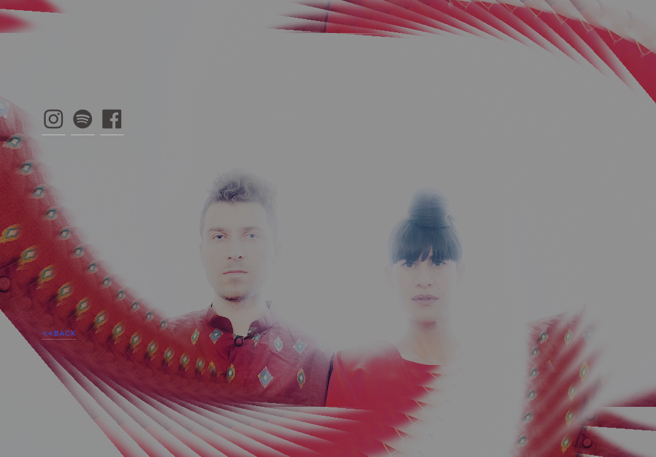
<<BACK (59, 332)
